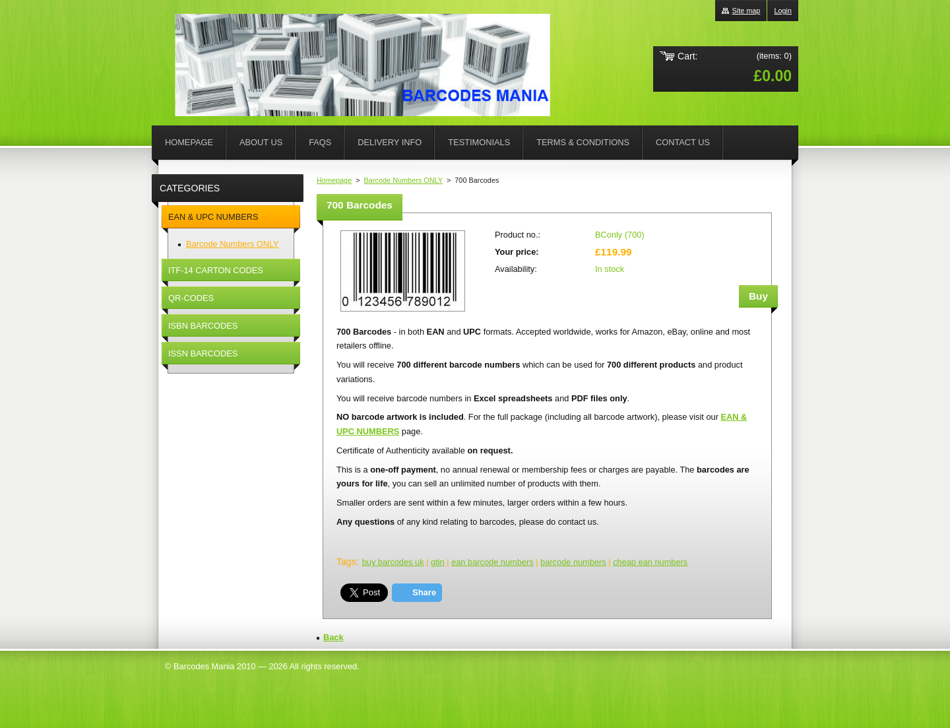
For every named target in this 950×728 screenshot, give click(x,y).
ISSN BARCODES (203, 353)
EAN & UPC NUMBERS (213, 217)
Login (783, 11)
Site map (746, 11)
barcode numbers (573, 562)
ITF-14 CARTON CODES (215, 270)
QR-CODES (191, 298)
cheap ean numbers (650, 562)
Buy (758, 296)
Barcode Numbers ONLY (403, 180)
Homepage (334, 180)
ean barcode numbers (492, 562)
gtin (438, 562)
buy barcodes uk (393, 562)
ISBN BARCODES (203, 326)
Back (333, 637)
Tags (346, 561)
